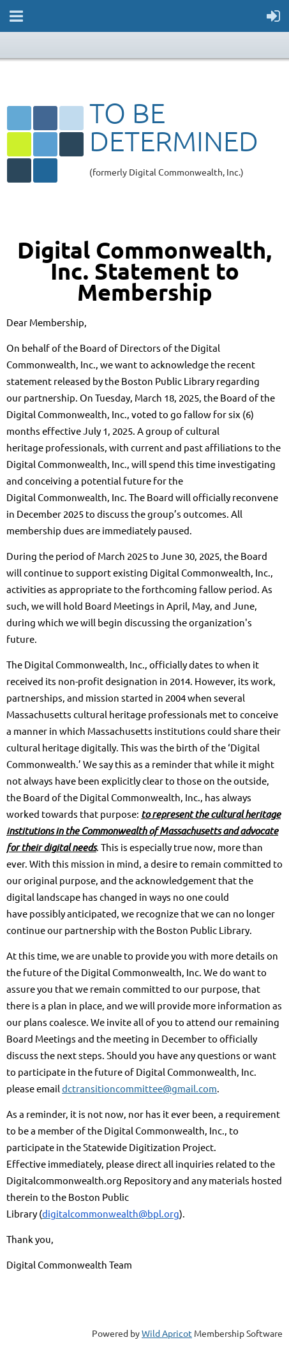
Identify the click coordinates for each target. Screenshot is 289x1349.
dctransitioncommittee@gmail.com (139, 1088)
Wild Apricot (167, 1333)
